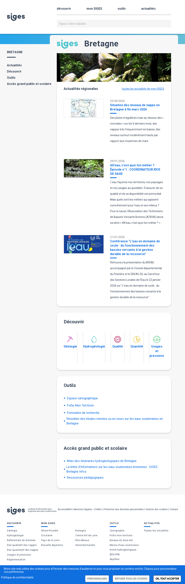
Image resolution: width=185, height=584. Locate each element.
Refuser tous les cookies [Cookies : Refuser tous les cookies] (131, 578)
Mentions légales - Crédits (88, 509)
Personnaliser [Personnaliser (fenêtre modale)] (97, 578)
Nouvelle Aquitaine (52, 545)
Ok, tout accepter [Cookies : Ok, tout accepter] (167, 578)
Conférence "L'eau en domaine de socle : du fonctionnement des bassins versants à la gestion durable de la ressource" (135, 247)
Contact (174, 509)
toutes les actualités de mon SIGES (143, 88)
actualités (148, 8)
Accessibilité (65, 509)
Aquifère (115, 559)
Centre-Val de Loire (86, 535)
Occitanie (47, 535)
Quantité (137, 342)
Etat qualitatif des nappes (22, 545)
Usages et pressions (156, 347)
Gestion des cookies (157, 509)
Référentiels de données (21, 540)
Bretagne (80, 530)
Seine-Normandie (85, 545)
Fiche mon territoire (121, 535)
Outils (11, 77)
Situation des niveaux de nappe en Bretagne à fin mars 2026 (135, 107)
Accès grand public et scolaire (29, 84)
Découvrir (14, 71)
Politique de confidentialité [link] (17, 577)
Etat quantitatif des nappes (22, 550)
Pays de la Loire (50, 540)
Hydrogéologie (94, 342)
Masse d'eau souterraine (124, 545)
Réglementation (16, 559)
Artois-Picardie (49, 530)
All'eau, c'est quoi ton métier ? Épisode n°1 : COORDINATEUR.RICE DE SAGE (135, 169)
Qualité (117, 342)
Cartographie (117, 530)
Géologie (70, 342)
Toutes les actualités (156, 530)
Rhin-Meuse (82, 540)
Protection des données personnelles (124, 509)
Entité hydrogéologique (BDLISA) (123, 552)
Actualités (14, 65)
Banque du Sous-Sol (121, 540)
